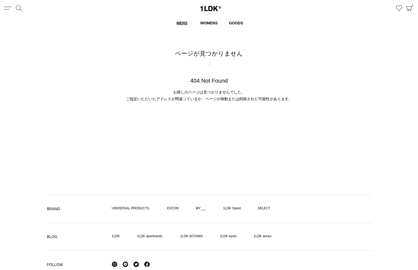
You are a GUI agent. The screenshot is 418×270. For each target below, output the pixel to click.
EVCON (173, 208)
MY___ (201, 208)
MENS (181, 23)
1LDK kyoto (228, 236)
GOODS (236, 23)
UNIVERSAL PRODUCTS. (131, 208)
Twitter (136, 264)
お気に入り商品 (399, 8)
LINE (125, 264)
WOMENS (209, 23)
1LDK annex (263, 236)
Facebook (147, 264)
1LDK (210, 8)
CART (409, 8)
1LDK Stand (232, 208)
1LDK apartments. (150, 236)
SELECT (264, 208)
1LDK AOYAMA (191, 236)
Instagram (114, 264)
